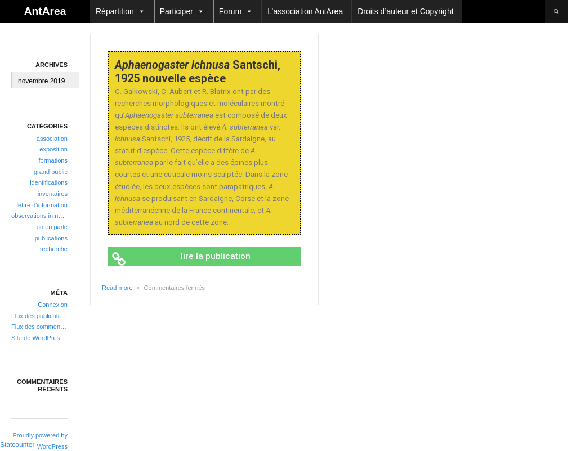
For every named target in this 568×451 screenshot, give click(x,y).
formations (53, 160)
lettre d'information (42, 205)
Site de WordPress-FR (39, 337)
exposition (53, 149)
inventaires (53, 193)
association (52, 138)
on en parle (52, 227)
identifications (49, 182)
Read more (117, 287)
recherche (54, 248)
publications (51, 238)
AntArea (45, 11)
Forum (236, 11)
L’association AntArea (305, 11)
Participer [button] (182, 11)
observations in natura (39, 215)
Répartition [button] (120, 11)
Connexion (53, 304)
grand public (51, 171)
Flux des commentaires (39, 326)
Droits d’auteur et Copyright (405, 11)
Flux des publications (39, 315)
